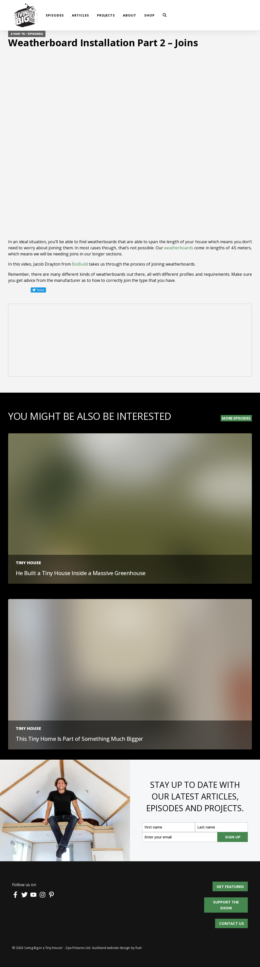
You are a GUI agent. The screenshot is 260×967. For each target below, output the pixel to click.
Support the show (228, 900)
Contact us (231, 921)
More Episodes (236, 418)
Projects (106, 15)
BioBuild (80, 264)
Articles (80, 15)
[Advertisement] (130, 340)
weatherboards (178, 248)
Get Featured (234, 884)
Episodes (55, 15)
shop (149, 15)
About (129, 15)
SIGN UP (232, 836)
